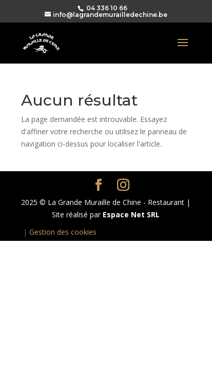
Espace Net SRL (131, 214)
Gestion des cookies (63, 232)
